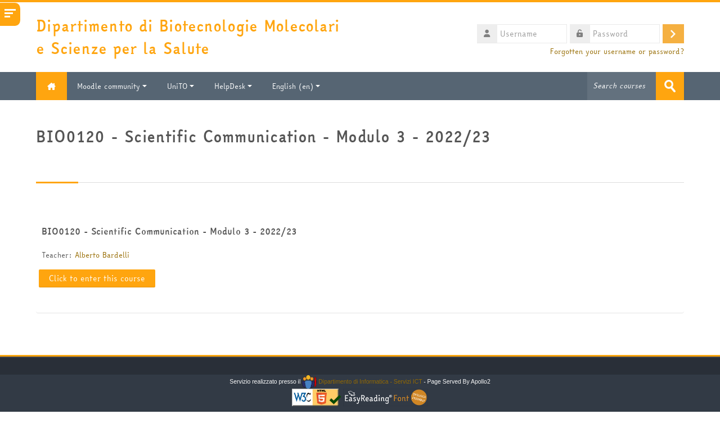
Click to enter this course (97, 278)
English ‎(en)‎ (296, 86)
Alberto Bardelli (102, 254)
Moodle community (112, 86)
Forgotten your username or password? (617, 51)
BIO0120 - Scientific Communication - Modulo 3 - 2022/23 (169, 231)
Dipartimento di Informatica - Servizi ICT (362, 382)
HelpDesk (233, 86)
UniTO (180, 86)
